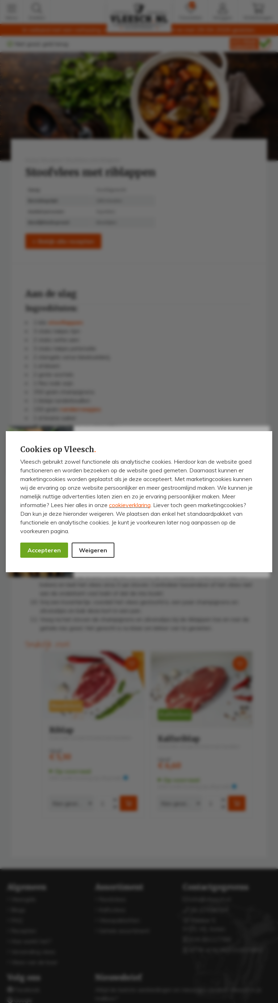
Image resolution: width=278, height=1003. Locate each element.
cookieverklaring (130, 505)
